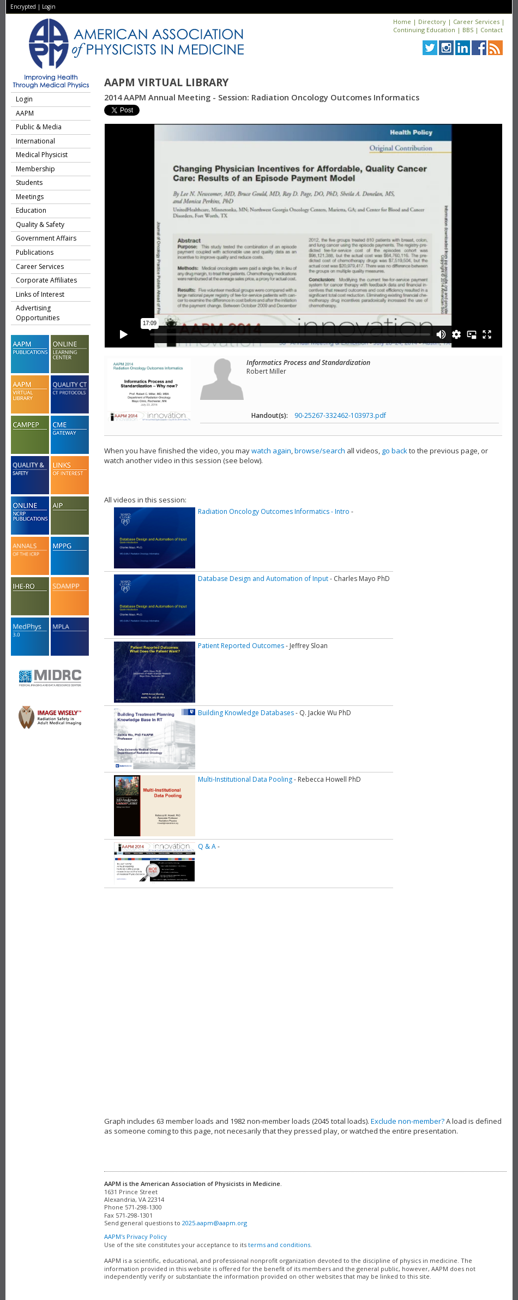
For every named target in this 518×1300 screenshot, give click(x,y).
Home (402, 21)
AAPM (25, 113)
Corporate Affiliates (46, 280)
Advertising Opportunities (37, 312)
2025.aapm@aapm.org (214, 1223)
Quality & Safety (40, 224)
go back (394, 451)
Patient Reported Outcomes (241, 645)
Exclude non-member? (407, 1121)
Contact (491, 30)
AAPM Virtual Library (166, 82)
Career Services (476, 21)
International (35, 141)
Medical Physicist (42, 154)
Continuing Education (424, 30)
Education (31, 210)
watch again (271, 451)
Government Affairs (46, 238)
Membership (35, 168)
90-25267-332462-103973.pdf (340, 415)
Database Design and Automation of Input (263, 578)
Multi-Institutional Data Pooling (245, 779)
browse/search (319, 451)
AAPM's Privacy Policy (135, 1236)
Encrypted (23, 6)
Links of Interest (40, 294)
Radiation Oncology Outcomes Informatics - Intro (274, 511)
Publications (34, 252)
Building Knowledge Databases (246, 712)
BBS (467, 30)
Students (29, 182)
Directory (432, 21)
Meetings (30, 196)
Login (49, 6)
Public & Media (39, 126)
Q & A (207, 846)
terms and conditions (279, 1245)
